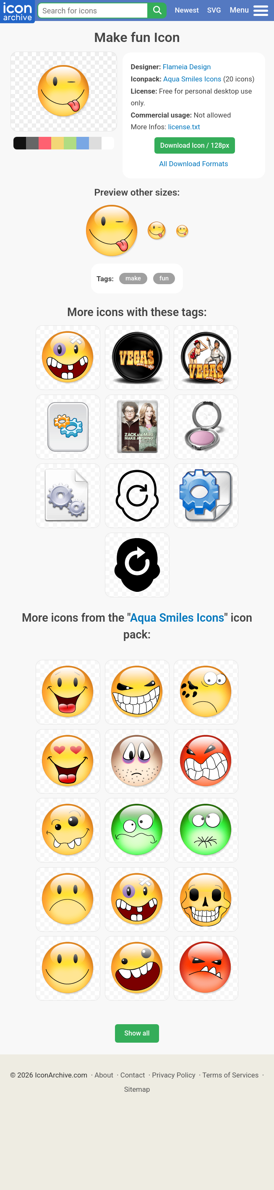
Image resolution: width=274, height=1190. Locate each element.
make (133, 278)
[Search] (157, 10)
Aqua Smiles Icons (192, 79)
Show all (136, 1033)
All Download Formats (193, 164)
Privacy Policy (173, 1075)
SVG (214, 10)
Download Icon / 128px (194, 145)
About (103, 1075)
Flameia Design (187, 67)
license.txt (184, 127)
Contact (132, 1075)
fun (164, 278)
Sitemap (137, 1089)
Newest (187, 10)
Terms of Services (230, 1075)
